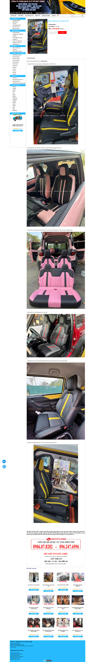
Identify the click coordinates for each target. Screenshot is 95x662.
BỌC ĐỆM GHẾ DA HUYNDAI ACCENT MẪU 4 (33, 631)
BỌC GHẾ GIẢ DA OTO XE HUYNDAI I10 (78, 631)
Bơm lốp (14, 67)
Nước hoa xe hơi (16, 56)
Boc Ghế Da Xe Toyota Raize (34, 584)
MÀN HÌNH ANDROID (16, 20)
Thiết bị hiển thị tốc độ (17, 37)
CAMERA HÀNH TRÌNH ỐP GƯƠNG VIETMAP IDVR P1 (17, 123)
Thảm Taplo (14, 65)
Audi (13, 107)
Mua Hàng (33, 589)
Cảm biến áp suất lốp (16, 42)
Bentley (14, 102)
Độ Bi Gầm (14, 49)
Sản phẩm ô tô (15, 18)
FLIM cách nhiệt (46, 15)
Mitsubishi (14, 99)
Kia (13, 93)
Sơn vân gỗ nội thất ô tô (17, 79)
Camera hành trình (16, 25)
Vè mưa (14, 70)
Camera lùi (14, 39)
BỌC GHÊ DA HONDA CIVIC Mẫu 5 (63, 608)
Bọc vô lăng (15, 63)
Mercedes (14, 110)
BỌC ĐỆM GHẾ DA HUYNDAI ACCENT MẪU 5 (78, 608)
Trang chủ (13, 15)
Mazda (14, 94)
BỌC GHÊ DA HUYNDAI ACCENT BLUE (34, 608)
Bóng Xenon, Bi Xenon (17, 51)
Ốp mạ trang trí (15, 60)
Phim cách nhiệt (15, 28)
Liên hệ (53, 15)
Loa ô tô (14, 23)
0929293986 (35, 588)
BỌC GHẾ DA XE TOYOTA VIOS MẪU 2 (48, 608)
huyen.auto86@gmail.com (18, 644)
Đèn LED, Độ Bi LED (16, 47)
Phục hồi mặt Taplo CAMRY (63, 584)
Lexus (13, 104)
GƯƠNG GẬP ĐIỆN (15, 32)
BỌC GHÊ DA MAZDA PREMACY (77, 585)
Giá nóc (14, 72)
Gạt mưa (14, 74)
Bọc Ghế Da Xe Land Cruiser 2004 (48, 585)
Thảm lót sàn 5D (15, 58)
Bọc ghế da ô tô (29, 15)
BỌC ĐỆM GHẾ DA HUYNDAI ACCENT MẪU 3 (48, 631)
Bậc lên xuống (15, 62)
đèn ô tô (37, 15)
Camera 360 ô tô (15, 44)
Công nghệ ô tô (16, 30)
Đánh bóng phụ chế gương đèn (19, 83)
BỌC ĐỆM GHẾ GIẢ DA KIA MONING (63, 631)
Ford (13, 91)
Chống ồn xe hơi (16, 81)
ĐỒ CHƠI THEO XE (16, 85)
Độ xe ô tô (14, 76)
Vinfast (14, 105)
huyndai (14, 88)
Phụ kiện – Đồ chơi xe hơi (18, 53)
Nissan (14, 96)
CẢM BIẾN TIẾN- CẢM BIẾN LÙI (17, 34)
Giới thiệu (20, 15)
